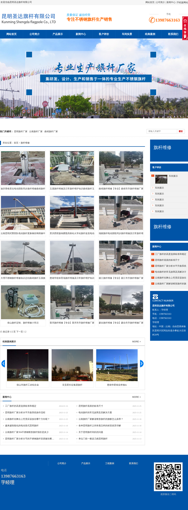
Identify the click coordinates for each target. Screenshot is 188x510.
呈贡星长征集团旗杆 (72, 385)
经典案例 (150, 34)
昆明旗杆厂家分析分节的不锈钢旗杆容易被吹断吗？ (30, 439)
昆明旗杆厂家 (20, 131)
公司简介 (161, 2)
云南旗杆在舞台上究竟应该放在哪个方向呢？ (27, 419)
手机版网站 (182, 2)
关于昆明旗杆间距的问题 (91, 432)
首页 (16, 143)
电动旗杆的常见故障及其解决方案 (95, 412)
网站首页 (149, 2)
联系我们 (173, 34)
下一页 (19, 332)
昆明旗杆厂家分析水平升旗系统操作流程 (25, 412)
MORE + (136, 341)
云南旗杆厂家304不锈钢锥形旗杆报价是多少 (27, 432)
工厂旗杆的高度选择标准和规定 (20, 406)
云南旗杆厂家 (36, 131)
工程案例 (109, 463)
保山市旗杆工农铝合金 (28, 385)
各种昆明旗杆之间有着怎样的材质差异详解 (100, 425)
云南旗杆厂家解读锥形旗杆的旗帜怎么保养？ (101, 419)
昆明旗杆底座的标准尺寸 (91, 406)
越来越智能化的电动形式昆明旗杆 (22, 425)
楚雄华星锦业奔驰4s (117, 385)
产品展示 (58, 34)
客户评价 (104, 34)
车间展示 (173, 176)
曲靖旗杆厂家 (51, 131)
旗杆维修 (25, 143)
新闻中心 (170, 2)
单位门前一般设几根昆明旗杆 (93, 439)
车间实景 (127, 34)
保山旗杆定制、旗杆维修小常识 (23, 323)
